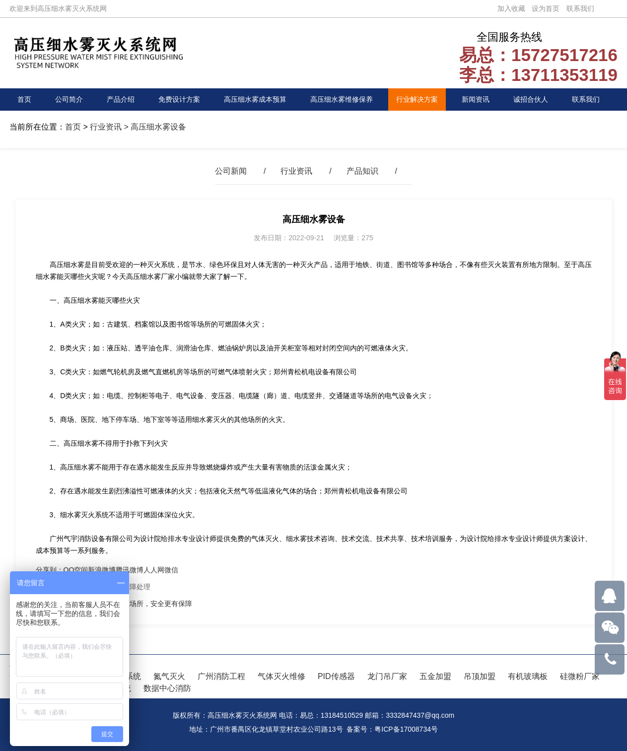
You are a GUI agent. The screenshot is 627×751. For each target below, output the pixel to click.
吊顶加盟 (479, 676)
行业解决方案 (417, 99)
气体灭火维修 (281, 676)
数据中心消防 (167, 688)
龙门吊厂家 (387, 676)
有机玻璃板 (528, 676)
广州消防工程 (221, 676)
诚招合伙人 (530, 99)
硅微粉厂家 (580, 676)
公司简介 (69, 99)
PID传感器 (336, 676)
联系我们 (580, 8)
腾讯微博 (129, 570)
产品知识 (362, 171)
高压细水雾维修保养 (341, 99)
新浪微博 (102, 570)
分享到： (50, 570)
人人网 (153, 570)
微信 (171, 570)
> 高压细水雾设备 (154, 127)
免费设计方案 (179, 99)
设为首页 (545, 8)
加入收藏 (511, 8)
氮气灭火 (169, 676)
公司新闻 (231, 171)
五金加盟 (435, 676)
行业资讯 (106, 127)
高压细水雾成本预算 (255, 99)
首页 (24, 99)
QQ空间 (76, 570)
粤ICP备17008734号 (406, 729)
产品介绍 (121, 99)
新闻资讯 (475, 99)
